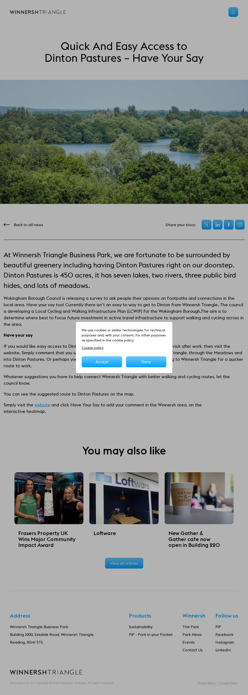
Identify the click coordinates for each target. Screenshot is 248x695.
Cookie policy (92, 348)
